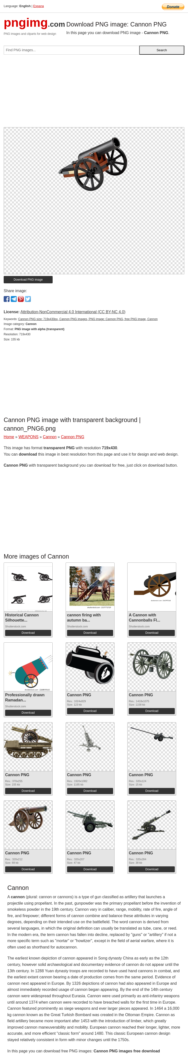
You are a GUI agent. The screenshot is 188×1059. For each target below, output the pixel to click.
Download (28, 633)
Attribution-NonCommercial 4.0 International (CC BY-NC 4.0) (72, 312)
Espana (38, 6)
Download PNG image (28, 279)
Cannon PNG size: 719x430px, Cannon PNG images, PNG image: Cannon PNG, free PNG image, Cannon (88, 319)
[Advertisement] (94, 93)
